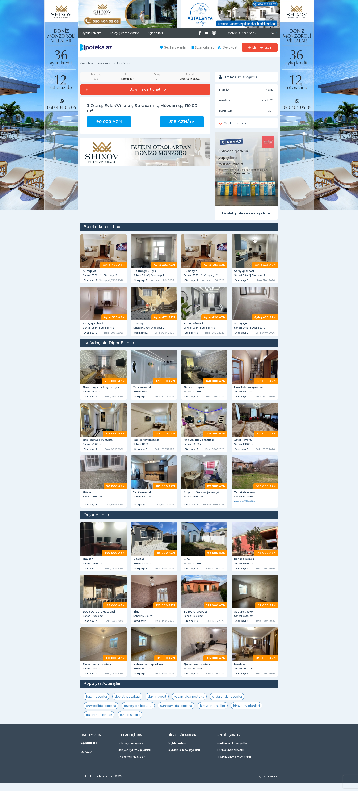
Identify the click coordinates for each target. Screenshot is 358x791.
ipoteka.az (269, 784)
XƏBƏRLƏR (88, 751)
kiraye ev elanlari (246, 713)
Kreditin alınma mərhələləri (234, 764)
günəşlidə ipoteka (138, 713)
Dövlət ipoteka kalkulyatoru (246, 213)
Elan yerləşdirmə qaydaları (134, 757)
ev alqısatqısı (130, 722)
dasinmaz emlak (99, 722)
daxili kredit (157, 704)
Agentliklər (155, 33)
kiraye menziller (212, 713)
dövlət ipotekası (127, 704)
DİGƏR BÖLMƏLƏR (182, 743)
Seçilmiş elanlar (175, 47)
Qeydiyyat (230, 47)
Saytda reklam (90, 33)
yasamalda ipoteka (189, 704)
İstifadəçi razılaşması (130, 751)
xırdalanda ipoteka (227, 704)
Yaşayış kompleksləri (124, 33)
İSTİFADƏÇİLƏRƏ (130, 743)
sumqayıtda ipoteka (176, 713)
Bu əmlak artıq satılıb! (148, 89)
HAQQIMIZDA (90, 743)
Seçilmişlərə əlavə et (238, 123)
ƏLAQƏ (86, 759)
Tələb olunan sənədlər (230, 757)
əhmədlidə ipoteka (101, 713)
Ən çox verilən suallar (131, 764)
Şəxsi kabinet (204, 47)
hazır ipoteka (96, 704)
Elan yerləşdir (261, 47)
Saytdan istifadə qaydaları (184, 757)
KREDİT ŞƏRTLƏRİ (230, 743)
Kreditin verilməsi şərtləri (232, 751)
